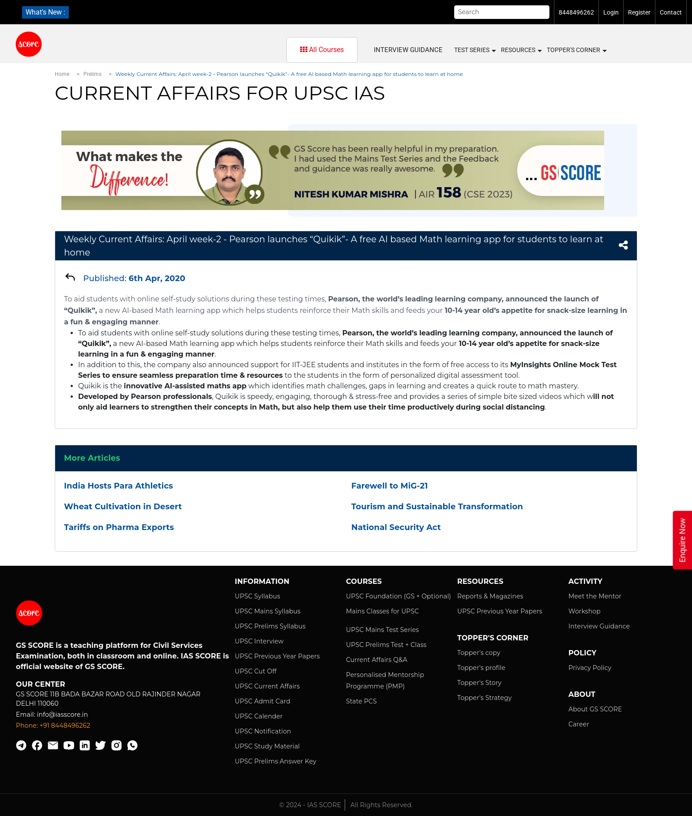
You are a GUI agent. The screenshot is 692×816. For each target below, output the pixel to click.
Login (611, 12)
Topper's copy (478, 653)
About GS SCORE (595, 709)
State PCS (361, 701)
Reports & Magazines (490, 596)
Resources (521, 50)
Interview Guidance (408, 50)
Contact (671, 12)
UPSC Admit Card (262, 701)
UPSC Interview (259, 641)
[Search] (501, 12)
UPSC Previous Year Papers (277, 656)
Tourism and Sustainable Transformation (437, 506)
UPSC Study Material (267, 746)
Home (62, 74)
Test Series (474, 50)
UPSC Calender (259, 716)
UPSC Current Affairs (267, 686)
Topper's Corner (576, 50)
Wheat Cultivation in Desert (123, 506)
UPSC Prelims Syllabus (270, 626)
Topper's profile (481, 668)
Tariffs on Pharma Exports (119, 527)
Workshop (584, 611)
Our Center (40, 684)
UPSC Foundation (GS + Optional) (398, 596)
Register (639, 12)
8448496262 (576, 12)
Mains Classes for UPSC (382, 611)
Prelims (92, 74)
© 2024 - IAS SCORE (310, 805)
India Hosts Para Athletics (118, 486)
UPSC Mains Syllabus (268, 611)
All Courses (322, 49)
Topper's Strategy (484, 698)
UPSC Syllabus (257, 596)
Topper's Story (479, 683)
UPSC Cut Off (256, 671)
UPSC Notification (263, 731)
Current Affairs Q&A (376, 660)
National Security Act (396, 527)
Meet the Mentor (594, 596)
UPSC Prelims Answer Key (275, 761)
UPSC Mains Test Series (382, 630)
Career (578, 724)
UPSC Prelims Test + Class (386, 645)
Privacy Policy (589, 668)
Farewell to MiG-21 (389, 486)
